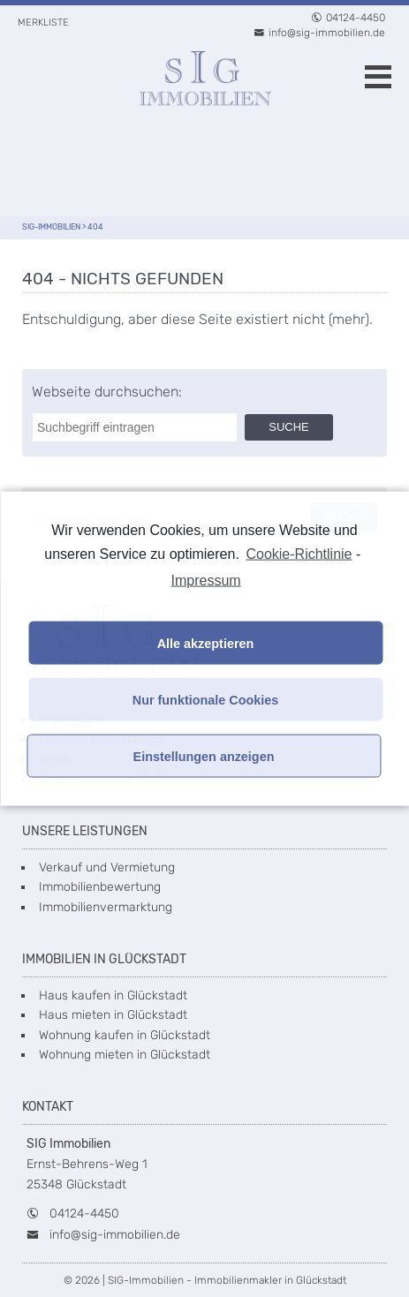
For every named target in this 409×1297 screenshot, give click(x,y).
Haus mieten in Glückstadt (113, 1014)
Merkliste (43, 22)
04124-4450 (348, 17)
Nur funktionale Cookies (206, 699)
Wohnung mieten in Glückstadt (124, 1054)
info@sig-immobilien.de (319, 32)
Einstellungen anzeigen (204, 756)
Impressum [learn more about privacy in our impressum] (206, 580)
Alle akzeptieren (205, 643)
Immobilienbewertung (100, 886)
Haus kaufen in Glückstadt (113, 995)
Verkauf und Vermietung (107, 867)
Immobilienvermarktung (105, 907)
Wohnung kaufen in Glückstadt (124, 1035)
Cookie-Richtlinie (299, 553)
